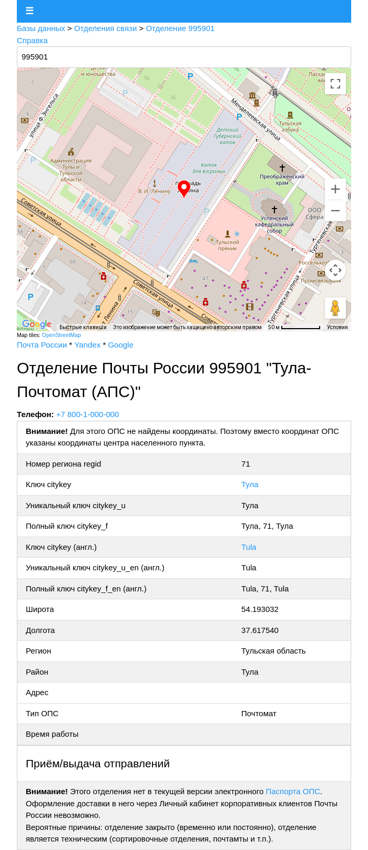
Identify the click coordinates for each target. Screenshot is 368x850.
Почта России (42, 344)
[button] (184, 190)
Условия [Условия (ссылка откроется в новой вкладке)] (337, 327)
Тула (250, 484)
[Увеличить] (335, 189)
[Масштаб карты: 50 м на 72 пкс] (294, 327)
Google (120, 344)
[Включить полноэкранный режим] (335, 83)
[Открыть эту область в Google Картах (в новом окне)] (36, 324)
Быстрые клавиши (83, 327)
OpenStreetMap (61, 335)
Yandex (87, 344)
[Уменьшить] (335, 210)
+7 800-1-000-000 (87, 414)
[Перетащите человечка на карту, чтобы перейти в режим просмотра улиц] (335, 308)
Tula (249, 546)
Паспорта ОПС (292, 791)
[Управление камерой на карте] (335, 270)
